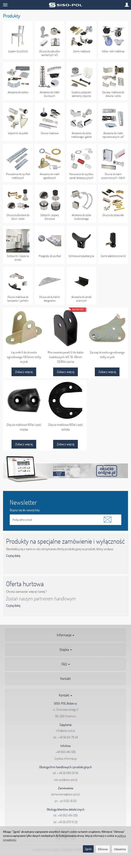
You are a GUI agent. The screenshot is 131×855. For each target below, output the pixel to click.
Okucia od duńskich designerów (49, 298)
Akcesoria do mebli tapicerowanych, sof (113, 135)
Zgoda (88, 849)
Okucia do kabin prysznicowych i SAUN (113, 176)
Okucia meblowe (49, 133)
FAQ (65, 664)
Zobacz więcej (24, 372)
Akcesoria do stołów (18, 92)
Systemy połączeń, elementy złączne (81, 94)
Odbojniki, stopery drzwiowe (49, 217)
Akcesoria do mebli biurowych (50, 94)
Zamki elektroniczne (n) (113, 256)
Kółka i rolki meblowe (113, 51)
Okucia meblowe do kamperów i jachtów (18, 298)
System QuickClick (18, 51)
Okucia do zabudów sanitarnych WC (49, 53)
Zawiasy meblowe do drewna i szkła (113, 94)
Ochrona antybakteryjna (81, 256)
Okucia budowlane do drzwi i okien (17, 217)
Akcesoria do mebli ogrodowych (50, 176)
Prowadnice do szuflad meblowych (18, 176)
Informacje (65, 635)
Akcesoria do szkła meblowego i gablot (81, 135)
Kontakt (65, 678)
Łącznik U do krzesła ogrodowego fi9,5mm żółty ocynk (24, 356)
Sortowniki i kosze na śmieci (18, 257)
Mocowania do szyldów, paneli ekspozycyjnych (81, 176)
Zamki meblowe (81, 51)
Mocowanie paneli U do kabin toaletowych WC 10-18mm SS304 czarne (65, 356)
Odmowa (103, 849)
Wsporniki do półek (18, 133)
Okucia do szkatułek (113, 215)
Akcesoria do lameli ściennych (81, 298)
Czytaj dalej (13, 556)
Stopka (65, 649)
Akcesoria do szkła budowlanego (81, 217)
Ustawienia (120, 849)
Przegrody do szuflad (50, 256)
